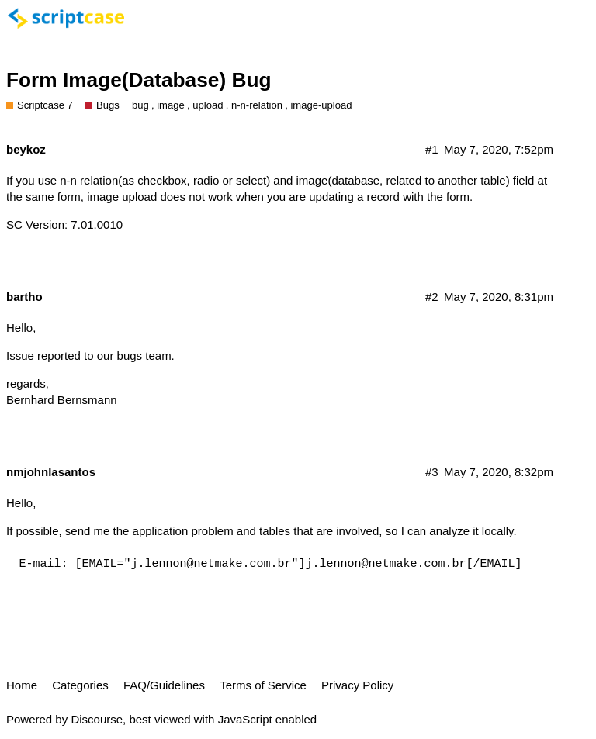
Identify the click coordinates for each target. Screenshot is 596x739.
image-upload (321, 105)
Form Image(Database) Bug (139, 80)
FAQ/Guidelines (164, 685)
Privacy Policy (357, 685)
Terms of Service (263, 685)
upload (207, 105)
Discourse (97, 719)
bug (140, 105)
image (171, 105)
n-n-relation (256, 105)
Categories (80, 685)
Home (21, 685)
